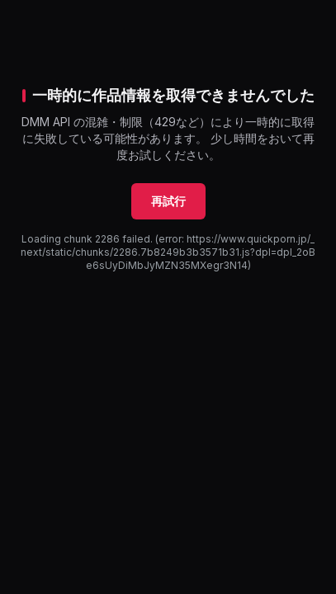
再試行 (168, 201)
